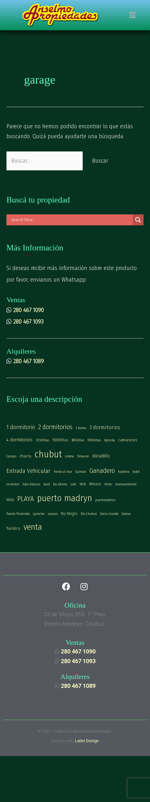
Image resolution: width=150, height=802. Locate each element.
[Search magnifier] (138, 219)
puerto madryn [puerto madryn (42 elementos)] (64, 498)
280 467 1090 (28, 310)
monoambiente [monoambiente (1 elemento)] (125, 484)
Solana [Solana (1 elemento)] (126, 514)
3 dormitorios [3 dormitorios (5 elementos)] (104, 427)
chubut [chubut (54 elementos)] (48, 454)
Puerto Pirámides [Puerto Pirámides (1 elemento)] (18, 514)
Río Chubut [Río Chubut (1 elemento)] (89, 514)
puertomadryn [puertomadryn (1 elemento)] (105, 500)
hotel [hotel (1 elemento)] (136, 472)
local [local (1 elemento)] (46, 484)
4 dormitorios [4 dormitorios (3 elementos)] (19, 440)
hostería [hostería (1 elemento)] (123, 472)
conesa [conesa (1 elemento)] (69, 456)
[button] (132, 15)
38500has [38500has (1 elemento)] (77, 440)
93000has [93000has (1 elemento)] (94, 440)
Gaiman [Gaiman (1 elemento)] (80, 472)
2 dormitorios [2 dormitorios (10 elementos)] (55, 427)
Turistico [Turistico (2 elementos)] (13, 528)
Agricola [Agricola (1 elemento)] (109, 440)
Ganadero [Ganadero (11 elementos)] (102, 471)
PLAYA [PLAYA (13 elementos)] (25, 499)
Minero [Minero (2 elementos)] (95, 484)
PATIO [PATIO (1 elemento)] (10, 500)
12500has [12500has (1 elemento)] (42, 440)
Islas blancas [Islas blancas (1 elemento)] (31, 484)
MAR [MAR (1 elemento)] (83, 484)
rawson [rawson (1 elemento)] (53, 514)
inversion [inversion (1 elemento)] (12, 484)
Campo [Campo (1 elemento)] (11, 456)
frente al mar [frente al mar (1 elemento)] (63, 472)
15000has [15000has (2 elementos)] (60, 439)
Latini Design (87, 740)
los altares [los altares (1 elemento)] (60, 484)
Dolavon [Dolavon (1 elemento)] (83, 456)
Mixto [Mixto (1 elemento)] (108, 484)
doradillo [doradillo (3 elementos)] (101, 456)
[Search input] (71, 219)
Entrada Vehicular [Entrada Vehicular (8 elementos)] (28, 470)
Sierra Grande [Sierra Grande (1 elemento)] (109, 514)
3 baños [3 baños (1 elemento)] (81, 428)
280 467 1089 (28, 361)
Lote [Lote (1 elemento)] (73, 484)
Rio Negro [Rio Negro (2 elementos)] (69, 513)
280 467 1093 (28, 321)
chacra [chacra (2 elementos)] (25, 456)
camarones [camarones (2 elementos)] (127, 439)
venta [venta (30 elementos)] (32, 527)
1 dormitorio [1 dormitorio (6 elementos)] (20, 427)
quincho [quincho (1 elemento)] (38, 514)
